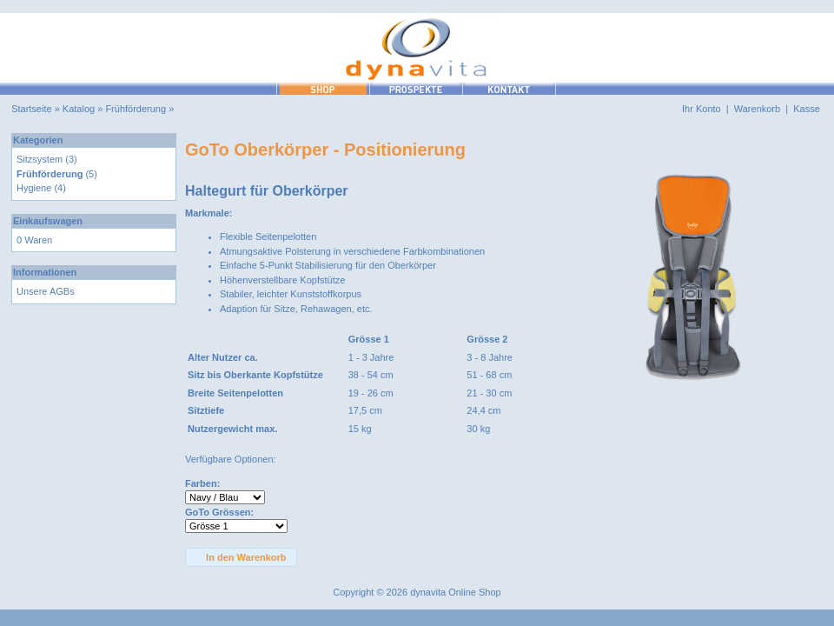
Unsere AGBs (46, 291)
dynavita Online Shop (455, 592)
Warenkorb (757, 108)
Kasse (806, 108)
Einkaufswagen (48, 221)
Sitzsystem (40, 159)
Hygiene (34, 188)
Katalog (79, 108)
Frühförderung (135, 108)
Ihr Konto (701, 108)
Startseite (31, 108)
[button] (241, 558)
